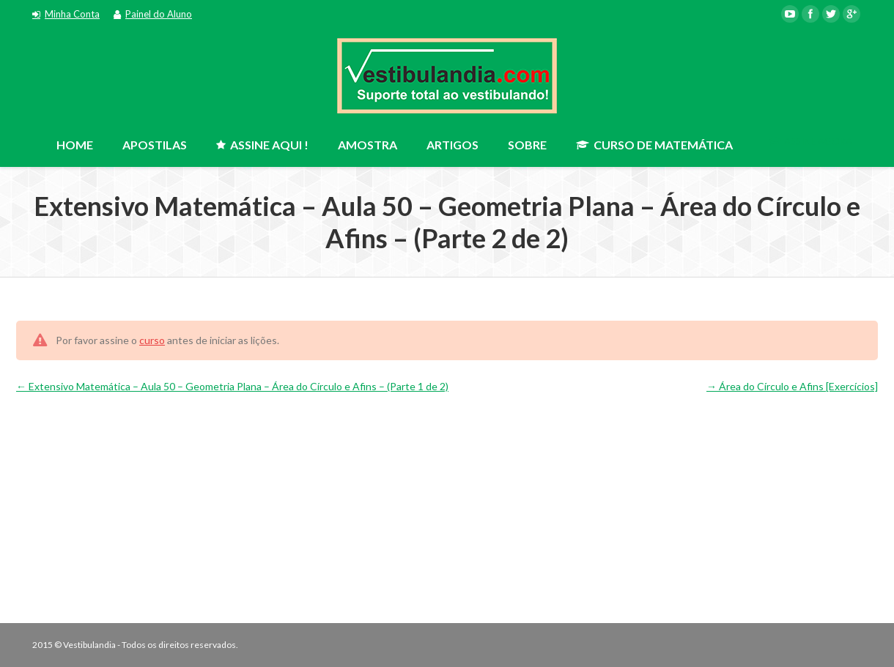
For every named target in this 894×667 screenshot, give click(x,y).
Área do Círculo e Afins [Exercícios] (792, 386)
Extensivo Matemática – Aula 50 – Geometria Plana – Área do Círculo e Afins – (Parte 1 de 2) (232, 386)
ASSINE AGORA (810, 141)
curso (152, 340)
